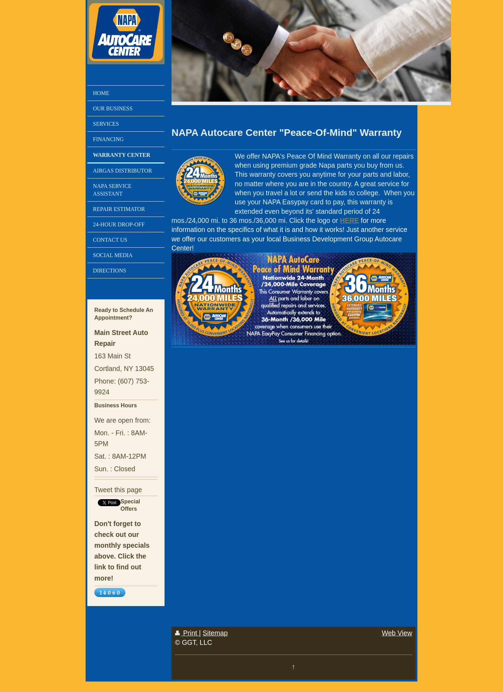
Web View (397, 633)
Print (187, 633)
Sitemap (215, 633)
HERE (349, 220)
